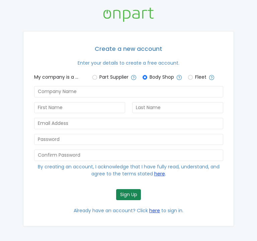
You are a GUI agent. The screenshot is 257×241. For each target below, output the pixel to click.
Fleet (200, 77)
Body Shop (162, 77)
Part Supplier (113, 77)
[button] (132, 78)
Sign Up (128, 194)
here (159, 173)
